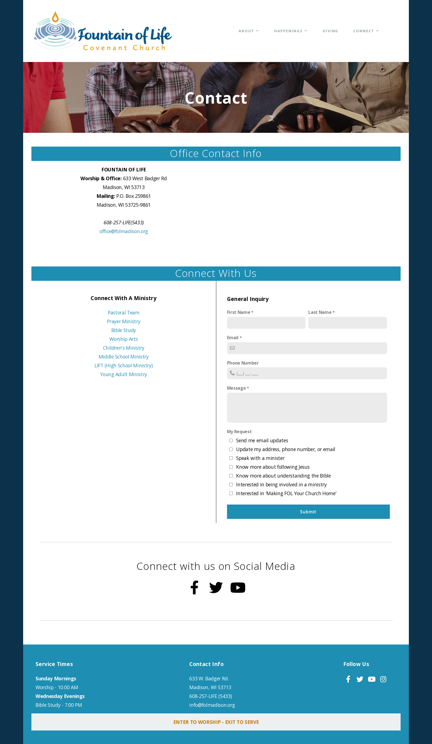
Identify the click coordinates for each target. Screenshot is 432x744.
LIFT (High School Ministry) (123, 365)
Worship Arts (123, 339)
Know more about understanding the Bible (283, 475)
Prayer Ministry (123, 321)
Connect (366, 30)
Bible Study (123, 330)
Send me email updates (262, 440)
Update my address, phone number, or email (285, 449)
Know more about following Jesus (272, 466)
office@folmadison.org (123, 231)
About (249, 30)
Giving (331, 30)
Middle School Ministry (124, 356)
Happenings (290, 30)
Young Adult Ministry (123, 374)
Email (233, 338)
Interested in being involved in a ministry (281, 484)
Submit (308, 512)
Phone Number (243, 363)
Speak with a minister (260, 458)
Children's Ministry (123, 347)
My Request (239, 431)
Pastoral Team (124, 312)
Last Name (319, 312)
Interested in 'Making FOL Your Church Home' (286, 493)
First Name (238, 312)
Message (236, 388)
